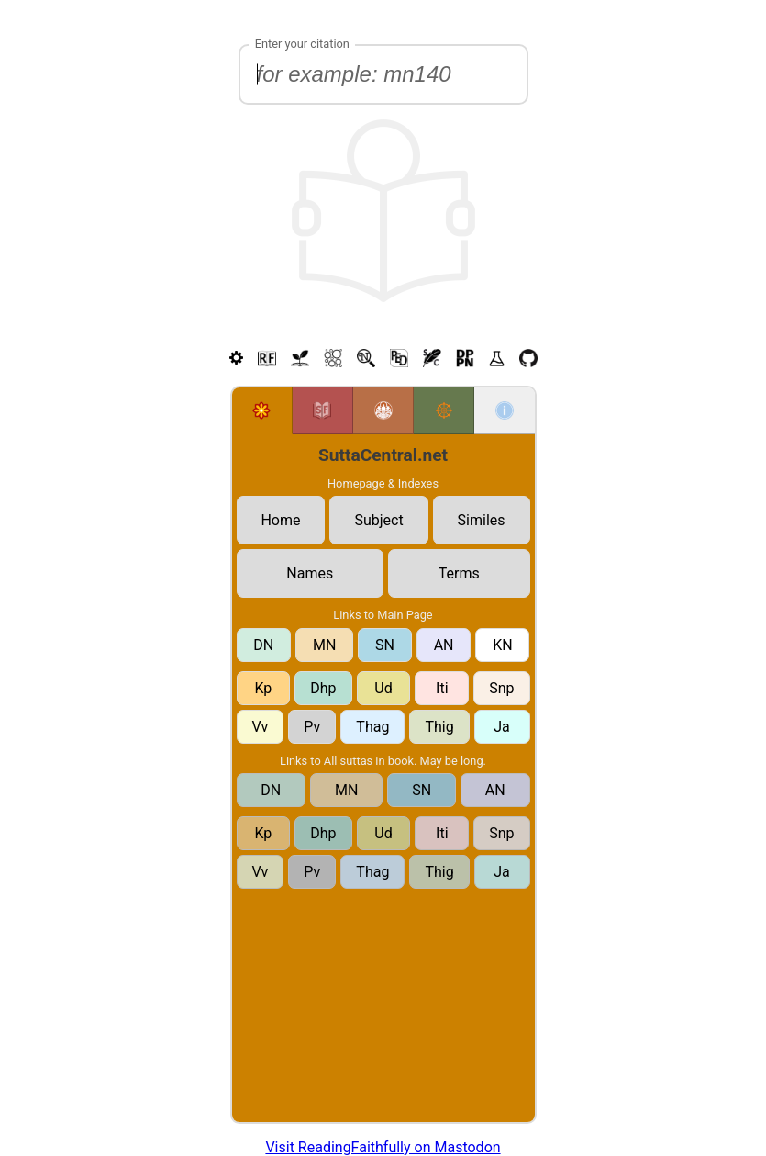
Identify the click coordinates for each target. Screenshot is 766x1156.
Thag (372, 726)
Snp (501, 688)
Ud (383, 688)
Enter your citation (302, 44)
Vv (260, 726)
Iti (442, 688)
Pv (312, 726)
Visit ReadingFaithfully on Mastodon (382, 1147)
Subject (378, 520)
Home (280, 520)
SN (384, 645)
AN (444, 645)
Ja (502, 726)
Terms (459, 573)
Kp (263, 688)
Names (309, 573)
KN (502, 645)
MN (324, 645)
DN (263, 645)
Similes (481, 520)
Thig (439, 726)
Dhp (323, 688)
